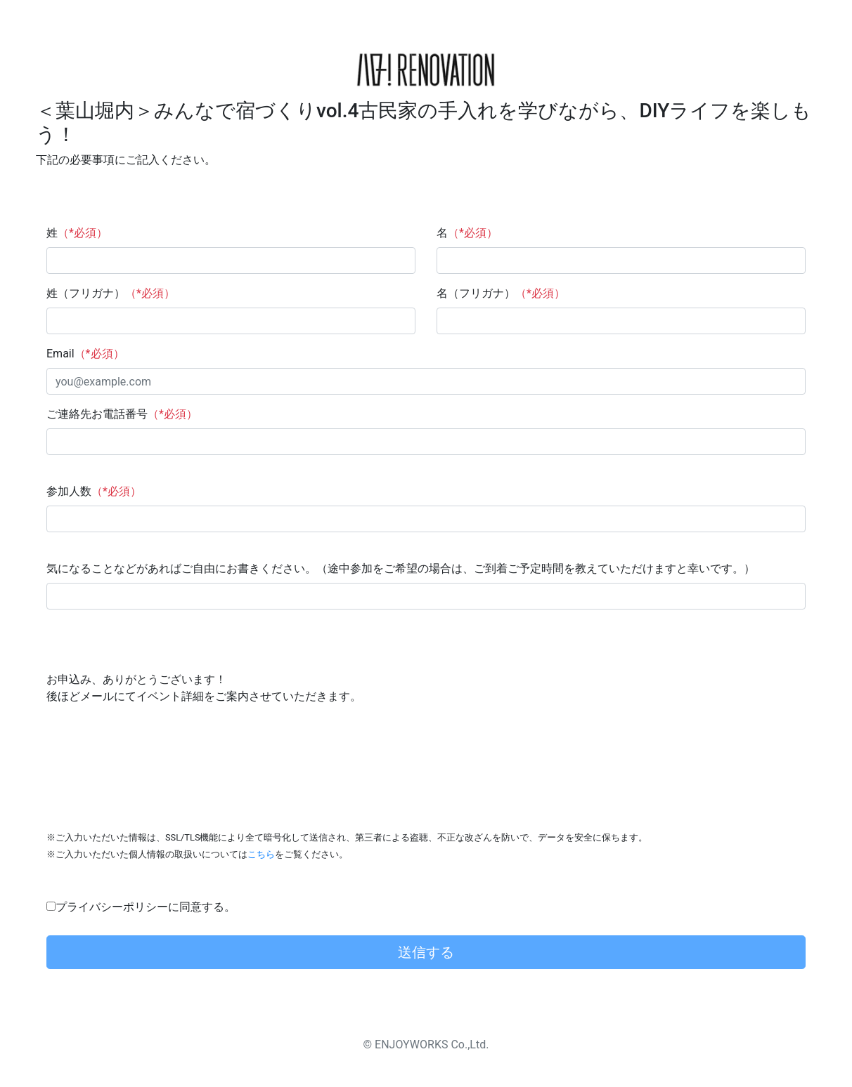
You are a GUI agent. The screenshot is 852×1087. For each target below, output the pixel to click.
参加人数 (93, 491)
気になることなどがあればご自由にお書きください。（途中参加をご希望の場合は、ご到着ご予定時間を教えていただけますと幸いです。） (400, 568)
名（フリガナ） (501, 293)
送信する (426, 952)
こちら (261, 854)
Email (85, 353)
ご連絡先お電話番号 (122, 414)
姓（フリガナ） (110, 293)
